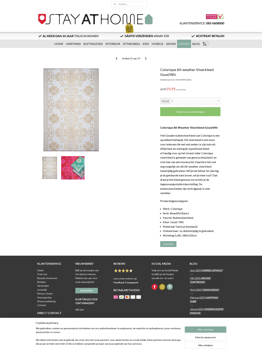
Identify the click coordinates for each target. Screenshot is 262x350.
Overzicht (168, 244)
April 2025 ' (204, 289)
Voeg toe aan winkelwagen (190, 111)
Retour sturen (45, 293)
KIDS (146, 43)
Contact (41, 305)
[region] (108, 336)
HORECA (157, 43)
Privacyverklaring (46, 301)
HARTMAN (73, 43)
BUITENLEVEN (93, 43)
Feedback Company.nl (125, 282)
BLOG (196, 43)
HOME (58, 43)
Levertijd (42, 289)
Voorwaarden (44, 297)
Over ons (42, 274)
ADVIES (171, 43)
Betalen (41, 281)
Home (40, 270)
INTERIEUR (112, 43)
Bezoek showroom (47, 278)
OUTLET (184, 43)
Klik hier (79, 309)
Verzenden (43, 285)
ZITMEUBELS (131, 43)
